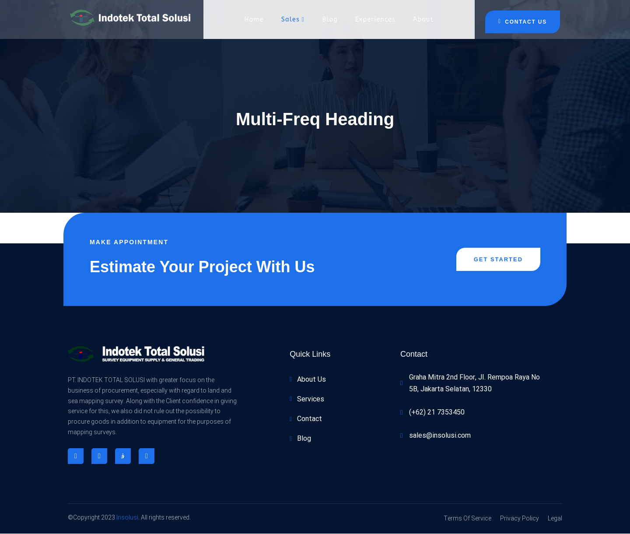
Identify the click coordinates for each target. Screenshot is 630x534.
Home (253, 19)
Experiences (375, 19)
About (423, 19)
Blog (330, 19)
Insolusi (127, 518)
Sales (293, 19)
